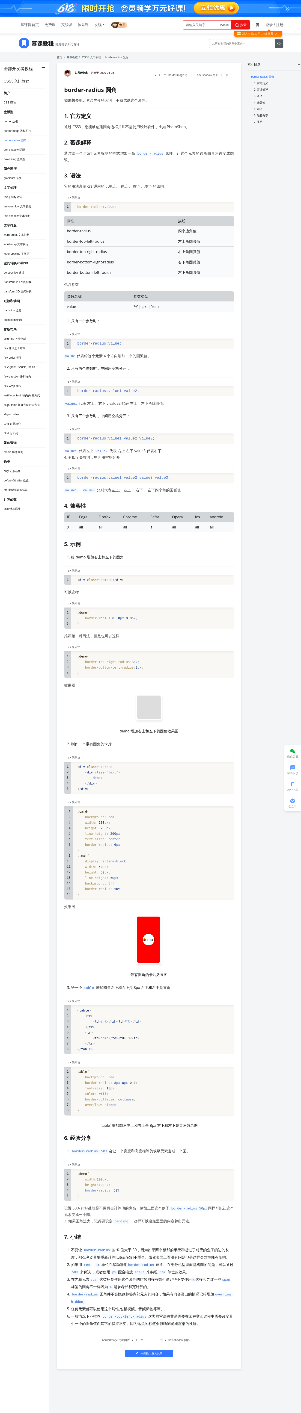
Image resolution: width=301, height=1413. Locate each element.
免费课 (50, 25)
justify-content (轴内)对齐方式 (22, 395)
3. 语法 (258, 96)
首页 (59, 57)
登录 (269, 25)
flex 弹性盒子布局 (14, 348)
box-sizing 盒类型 (14, 159)
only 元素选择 (12, 471)
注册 (279, 25)
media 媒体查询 (13, 452)
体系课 (83, 25)
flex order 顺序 (12, 357)
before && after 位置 (16, 480)
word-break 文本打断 (16, 234)
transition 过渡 (12, 310)
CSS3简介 (10, 102)
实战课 (66, 25)
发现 (99, 25)
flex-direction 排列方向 (17, 376)
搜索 (241, 25)
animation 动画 (13, 320)
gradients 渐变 (12, 178)
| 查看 (269, 33)
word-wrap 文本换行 (16, 244)
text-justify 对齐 (13, 197)
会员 (119, 24)
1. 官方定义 (261, 83)
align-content (12, 414)
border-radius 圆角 (15, 140)
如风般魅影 (77, 72)
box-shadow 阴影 (14, 149)
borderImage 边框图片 (17, 131)
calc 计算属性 (12, 508)
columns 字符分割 (15, 338)
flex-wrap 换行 (12, 386)
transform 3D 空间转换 (18, 291)
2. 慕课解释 (261, 89)
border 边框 (11, 121)
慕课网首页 (30, 25)
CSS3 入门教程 (91, 57)
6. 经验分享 (261, 115)
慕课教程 (72, 57)
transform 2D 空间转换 (18, 282)
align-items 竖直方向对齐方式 (22, 405)
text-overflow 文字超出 (17, 206)
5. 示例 (258, 109)
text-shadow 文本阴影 (17, 216)
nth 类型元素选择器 (16, 490)
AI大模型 (223, 25)
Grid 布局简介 (12, 423)
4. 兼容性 (259, 102)
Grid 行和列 (11, 433)
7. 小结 (258, 122)
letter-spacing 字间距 (16, 253)
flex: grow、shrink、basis (19, 367)
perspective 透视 (14, 272)
